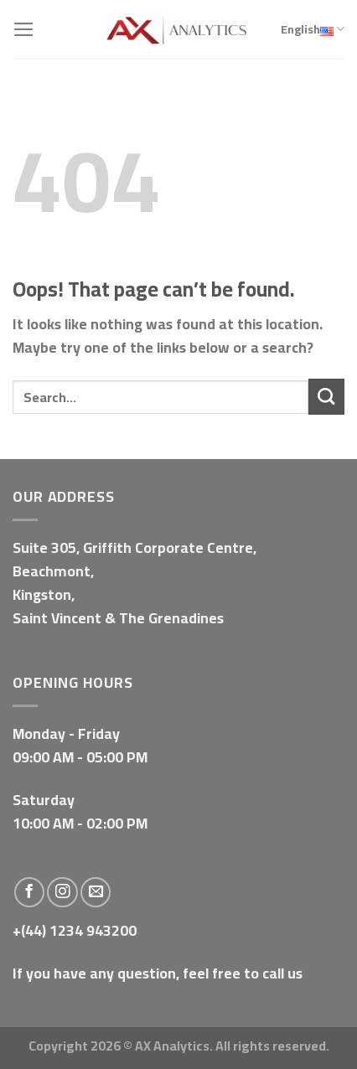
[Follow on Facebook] (29, 892)
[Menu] (24, 29)
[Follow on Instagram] (62, 892)
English (312, 29)
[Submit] (326, 397)
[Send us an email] (95, 892)
